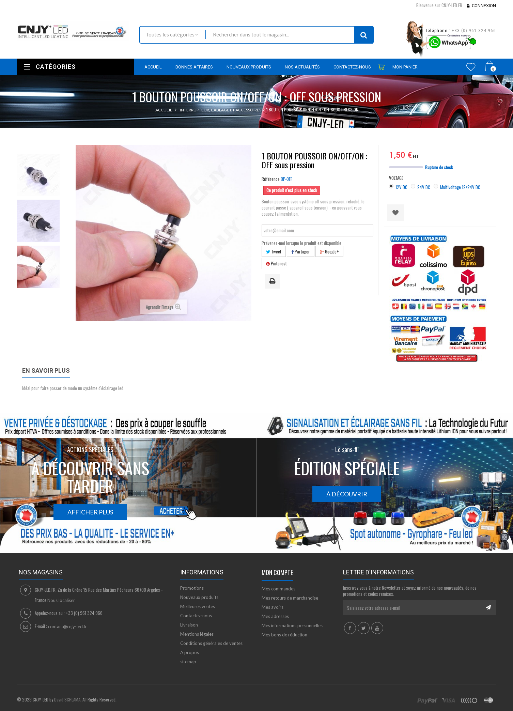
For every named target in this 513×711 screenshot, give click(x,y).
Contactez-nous (196, 615)
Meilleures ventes (197, 606)
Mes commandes (278, 588)
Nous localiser (61, 600)
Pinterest (276, 263)
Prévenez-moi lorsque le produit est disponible (301, 242)
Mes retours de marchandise (290, 598)
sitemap (188, 661)
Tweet (273, 251)
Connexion (484, 5)
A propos (189, 652)
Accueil (163, 109)
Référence (271, 179)
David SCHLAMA (67, 699)
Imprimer (273, 281)
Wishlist (471, 67)
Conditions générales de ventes (211, 643)
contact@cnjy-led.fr (67, 626)
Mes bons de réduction (284, 634)
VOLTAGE (396, 178)
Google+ (329, 251)
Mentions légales (197, 634)
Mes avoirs (272, 607)
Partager (300, 251)
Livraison (189, 625)
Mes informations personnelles (292, 625)
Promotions (192, 588)
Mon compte (277, 572)
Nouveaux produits (199, 597)
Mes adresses (275, 616)
